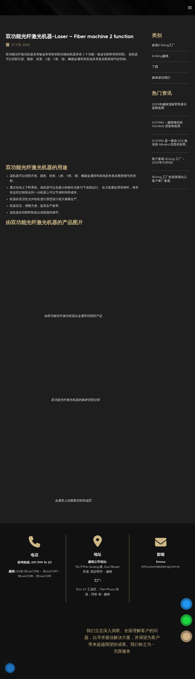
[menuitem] (162, 7)
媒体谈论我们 (161, 77)
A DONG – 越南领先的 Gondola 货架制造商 (167, 124)
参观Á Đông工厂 (163, 45)
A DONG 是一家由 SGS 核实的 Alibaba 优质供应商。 (170, 142)
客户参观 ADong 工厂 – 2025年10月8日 (168, 161)
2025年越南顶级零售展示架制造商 (169, 106)
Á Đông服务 (160, 56)
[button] (190, 7)
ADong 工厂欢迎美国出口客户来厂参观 (169, 179)
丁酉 (155, 66)
